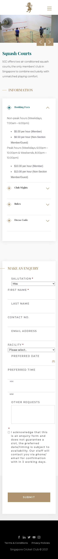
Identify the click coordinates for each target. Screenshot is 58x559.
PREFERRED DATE (25, 356)
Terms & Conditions (16, 542)
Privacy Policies (41, 542)
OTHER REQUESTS (25, 402)
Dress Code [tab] (20, 220)
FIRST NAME (18, 289)
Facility (16, 344)
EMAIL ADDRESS (24, 331)
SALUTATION (22, 278)
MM (11, 394)
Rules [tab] (16, 203)
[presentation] (31, 479)
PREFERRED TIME (21, 369)
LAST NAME (20, 303)
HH (11, 381)
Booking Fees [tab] (21, 107)
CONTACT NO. (18, 317)
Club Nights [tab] (20, 187)
